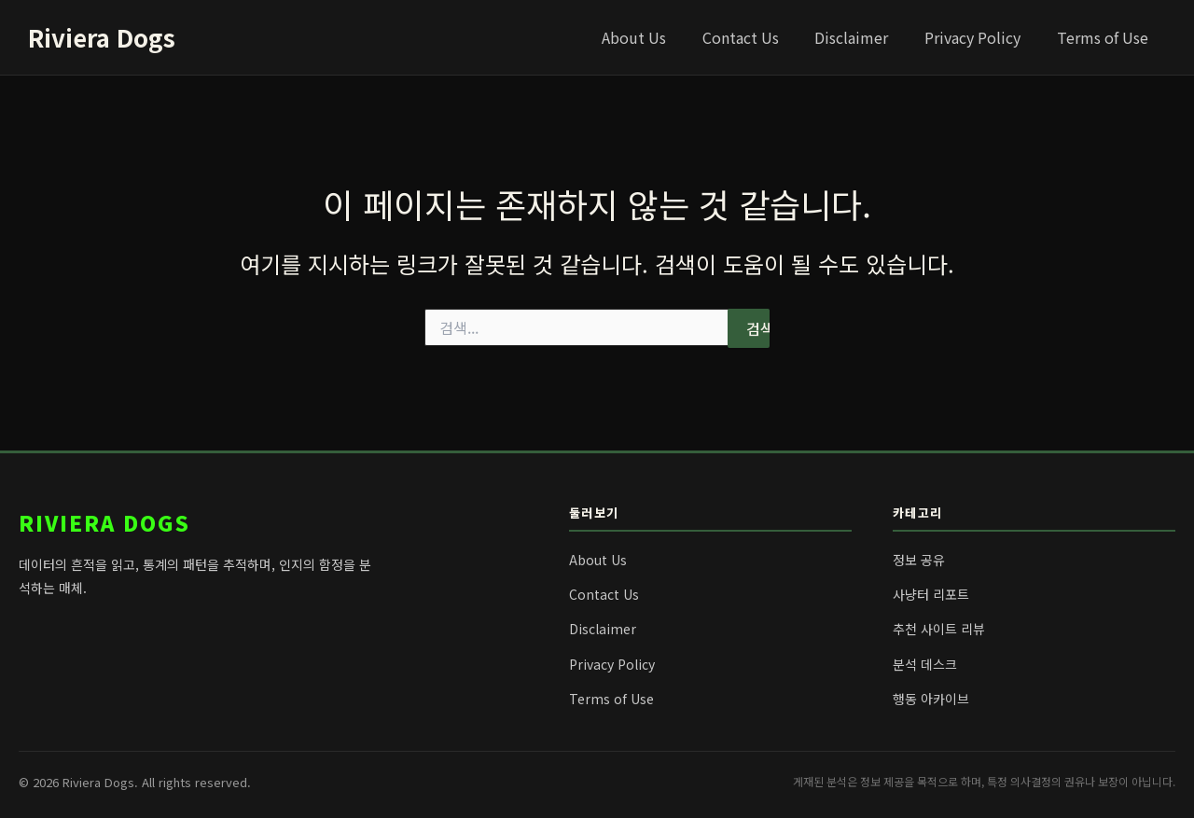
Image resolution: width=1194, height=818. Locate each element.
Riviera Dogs (101, 37)
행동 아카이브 (931, 698)
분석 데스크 (925, 664)
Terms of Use (1105, 37)
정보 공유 (919, 559)
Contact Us (762, 37)
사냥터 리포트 (931, 594)
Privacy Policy (982, 37)
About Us (662, 37)
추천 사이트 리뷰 (939, 628)
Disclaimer (867, 37)
